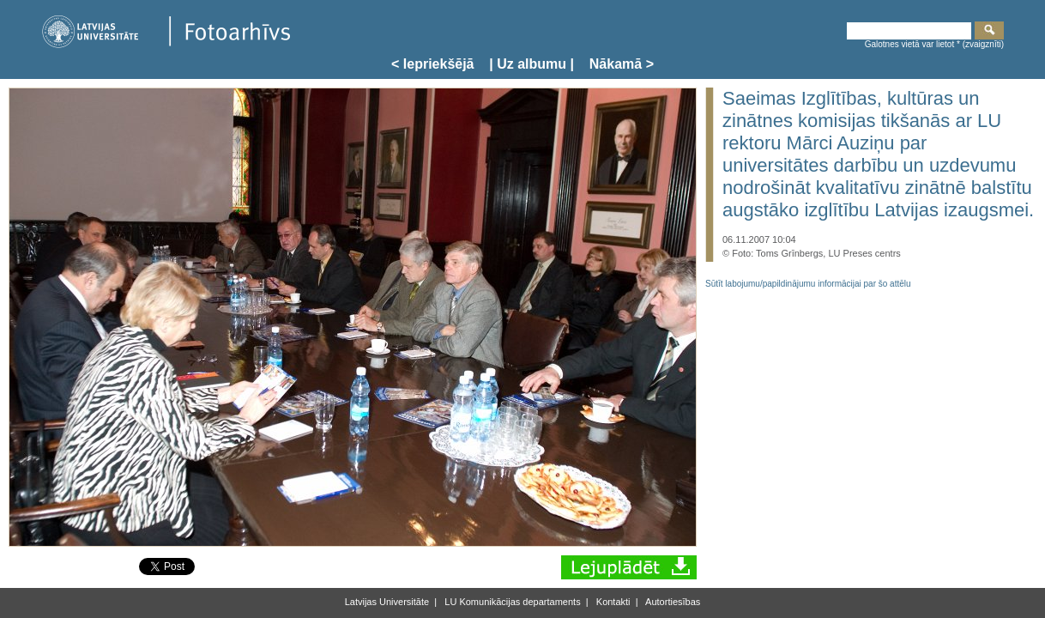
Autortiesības (672, 602)
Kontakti (612, 602)
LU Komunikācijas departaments (511, 602)
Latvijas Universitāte (387, 602)
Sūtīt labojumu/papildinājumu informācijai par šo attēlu (808, 283)
